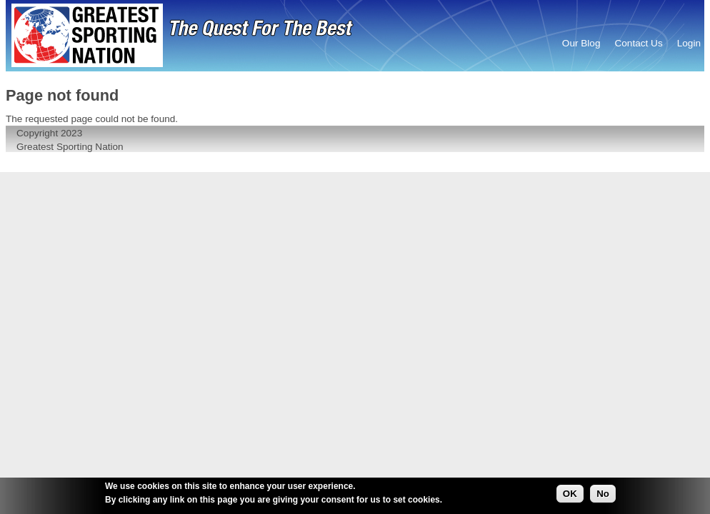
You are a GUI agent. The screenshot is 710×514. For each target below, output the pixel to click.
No (602, 494)
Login (689, 43)
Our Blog (581, 43)
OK (570, 494)
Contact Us (638, 43)
